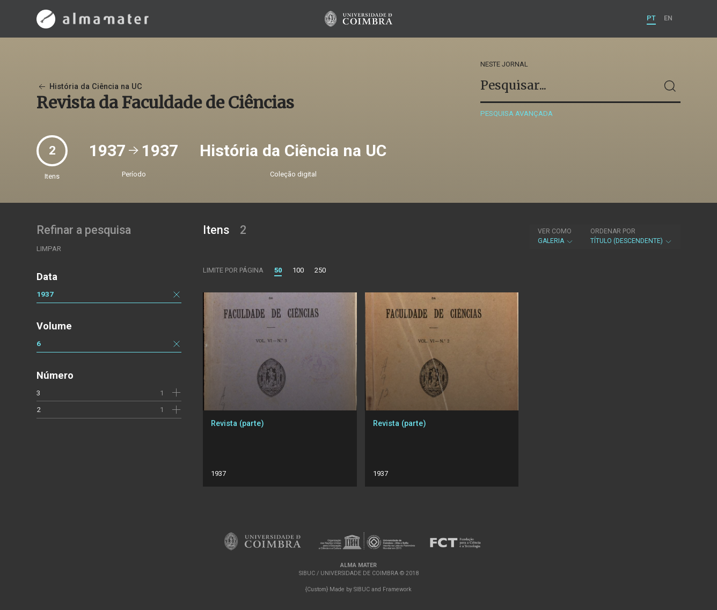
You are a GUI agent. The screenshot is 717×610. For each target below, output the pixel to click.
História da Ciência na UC (89, 86)
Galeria (556, 236)
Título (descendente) (631, 236)
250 (320, 270)
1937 (45, 294)
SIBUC (362, 589)
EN (668, 18)
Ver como (555, 231)
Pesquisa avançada (516, 113)
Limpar (48, 249)
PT (651, 18)
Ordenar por (612, 231)
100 (298, 270)
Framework (397, 589)
